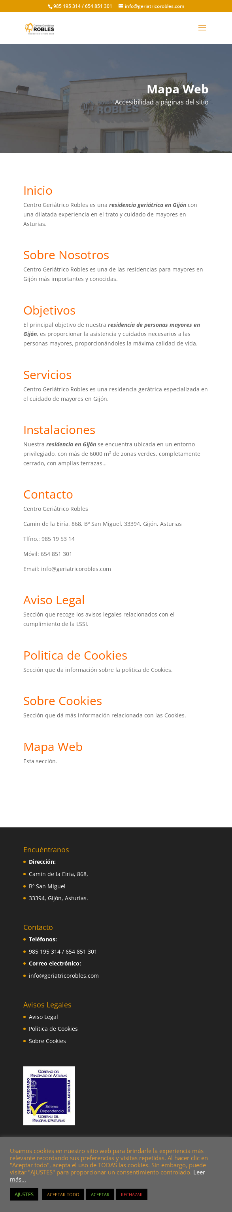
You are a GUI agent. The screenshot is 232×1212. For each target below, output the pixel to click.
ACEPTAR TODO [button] (63, 1194)
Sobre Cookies (47, 1041)
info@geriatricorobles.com (64, 975)
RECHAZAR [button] (132, 1194)
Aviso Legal (43, 1016)
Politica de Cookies (53, 1028)
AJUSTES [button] (24, 1194)
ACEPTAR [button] (100, 1194)
